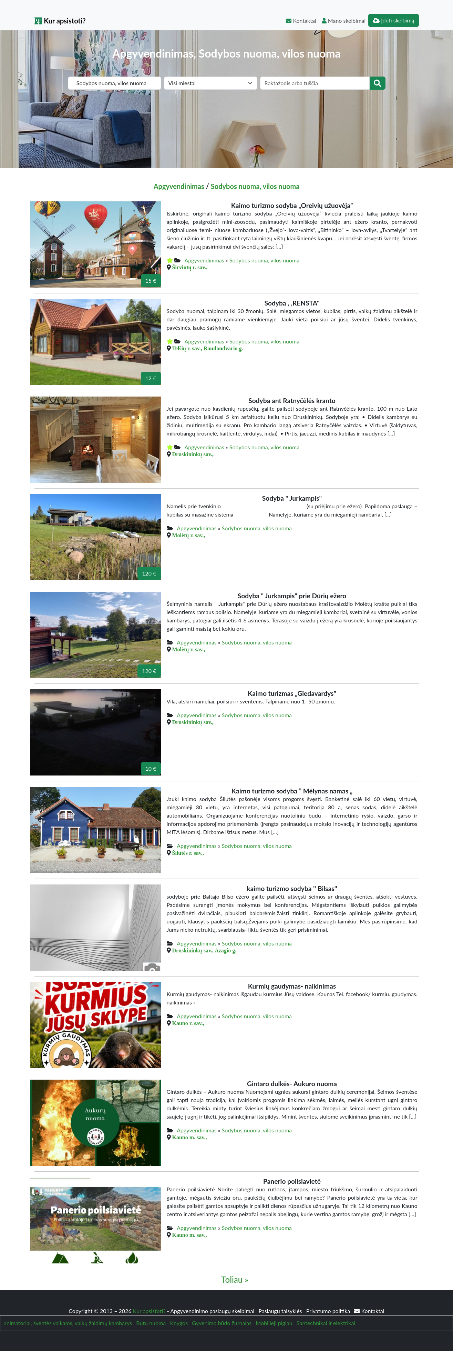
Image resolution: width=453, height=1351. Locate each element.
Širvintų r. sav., (190, 267)
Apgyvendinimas (179, 186)
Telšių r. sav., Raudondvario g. (207, 348)
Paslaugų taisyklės (280, 1311)
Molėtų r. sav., (188, 535)
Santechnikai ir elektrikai (326, 1323)
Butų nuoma (151, 1323)
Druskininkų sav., (193, 454)
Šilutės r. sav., (188, 852)
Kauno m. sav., (189, 1137)
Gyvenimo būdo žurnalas (221, 1323)
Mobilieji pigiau (274, 1323)
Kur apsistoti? (60, 21)
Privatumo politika (329, 1311)
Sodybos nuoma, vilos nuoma (255, 186)
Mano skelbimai (344, 20)
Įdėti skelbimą (393, 20)
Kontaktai (301, 20)
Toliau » (234, 1279)
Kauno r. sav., (188, 1023)
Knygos (179, 1323)
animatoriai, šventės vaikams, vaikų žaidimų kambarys (68, 1323)
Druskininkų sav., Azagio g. (204, 950)
